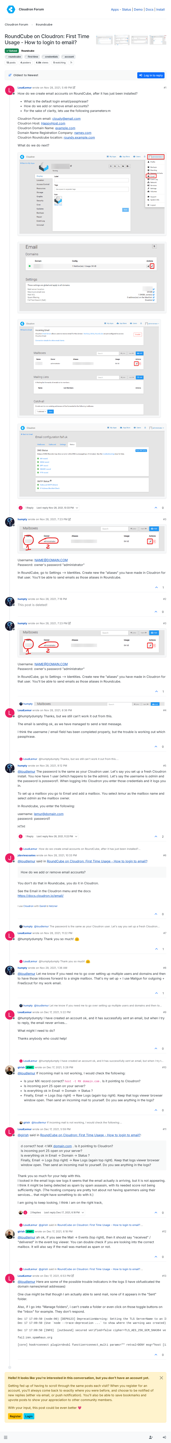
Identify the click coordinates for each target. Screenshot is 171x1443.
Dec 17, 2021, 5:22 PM (57, 1012)
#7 (164, 933)
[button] (6, 1437)
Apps (115, 9)
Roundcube (27, 50)
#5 (164, 765)
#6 (164, 855)
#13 (164, 1275)
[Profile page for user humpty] (10, 522)
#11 (164, 1129)
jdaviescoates (26, 855)
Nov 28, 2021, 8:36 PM (58, 710)
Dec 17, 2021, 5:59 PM (57, 1129)
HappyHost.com (53, 123)
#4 (164, 710)
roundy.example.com (79, 137)
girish (21, 1067)
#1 (165, 87)
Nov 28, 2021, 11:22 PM (58, 933)
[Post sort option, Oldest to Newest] (23, 75)
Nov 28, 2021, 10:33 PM (62, 855)
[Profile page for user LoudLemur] (10, 90)
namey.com (82, 133)
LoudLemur (25, 87)
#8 (164, 967)
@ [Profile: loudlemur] (26, 771)
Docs (149, 9)
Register (15, 1416)
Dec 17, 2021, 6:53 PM (57, 1275)
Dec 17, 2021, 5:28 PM (60, 1067)
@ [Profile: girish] (23, 1135)
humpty (22, 519)
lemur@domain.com (49, 814)
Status (126, 9)
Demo (138, 9)
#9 (164, 1012)
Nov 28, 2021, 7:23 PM (53, 519)
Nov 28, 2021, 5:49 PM (58, 87)
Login (29, 1416)
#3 (164, 519)
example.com (65, 128)
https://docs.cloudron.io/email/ (41, 896)
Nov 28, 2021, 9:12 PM (53, 765)
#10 (164, 1067)
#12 (164, 1231)
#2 (164, 598)
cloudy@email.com (66, 119)
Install (160, 9)
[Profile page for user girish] (10, 1070)
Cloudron (28, 906)
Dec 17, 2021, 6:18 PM (60, 1231)
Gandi (42, 906)
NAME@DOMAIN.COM (51, 560)
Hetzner (53, 906)
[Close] (161, 1377)
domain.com (62, 1146)
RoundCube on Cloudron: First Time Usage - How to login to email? (97, 861)
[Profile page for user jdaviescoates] (10, 858)
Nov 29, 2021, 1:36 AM (53, 967)
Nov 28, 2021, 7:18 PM (53, 598)
